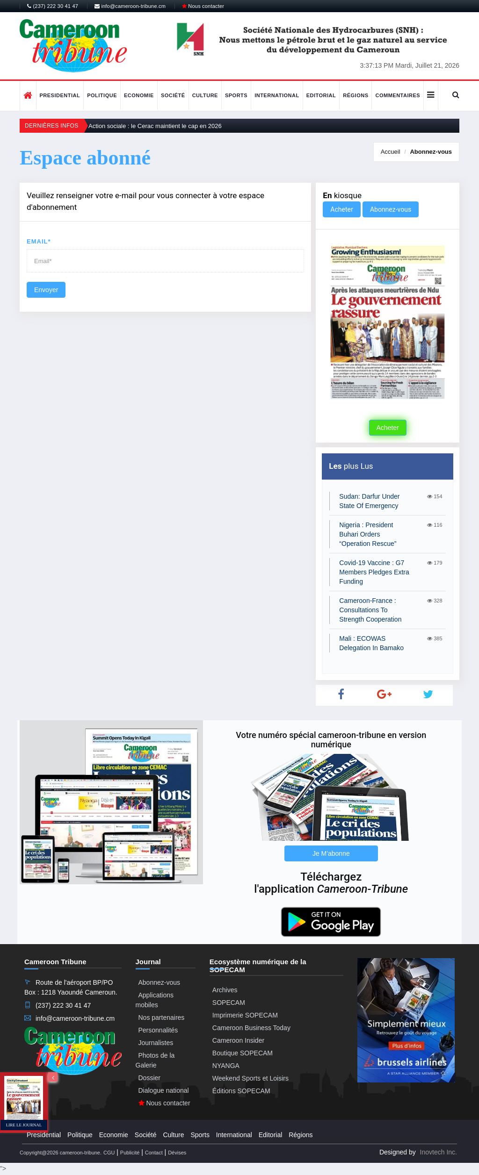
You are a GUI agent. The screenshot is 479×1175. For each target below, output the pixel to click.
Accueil (390, 151)
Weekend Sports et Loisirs (250, 1078)
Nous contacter (203, 6)
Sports (236, 95)
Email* (39, 241)
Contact (154, 1152)
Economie (139, 95)
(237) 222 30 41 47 (52, 6)
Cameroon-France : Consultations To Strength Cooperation (370, 610)
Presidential (60, 95)
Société (173, 95)
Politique (102, 95)
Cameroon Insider (238, 1040)
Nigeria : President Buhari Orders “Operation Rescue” (367, 534)
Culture (205, 95)
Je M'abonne (331, 853)
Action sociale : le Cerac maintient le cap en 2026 (155, 125)
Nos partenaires (161, 1017)
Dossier (149, 1078)
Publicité (130, 1152)
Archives (225, 990)
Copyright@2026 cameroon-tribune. (61, 1152)
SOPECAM (228, 1002)
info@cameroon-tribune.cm (130, 6)
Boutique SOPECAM (242, 1053)
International (276, 95)
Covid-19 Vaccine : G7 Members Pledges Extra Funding (374, 572)
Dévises (177, 1152)
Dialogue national (163, 1090)
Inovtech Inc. (438, 1152)
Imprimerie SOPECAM (245, 1015)
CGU (109, 1152)
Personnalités (158, 1030)
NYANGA (226, 1065)
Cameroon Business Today (251, 1028)
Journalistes (156, 1042)
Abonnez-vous (431, 151)
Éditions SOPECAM (241, 1091)
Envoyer (46, 290)
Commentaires (397, 95)
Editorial (321, 95)
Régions (355, 95)
